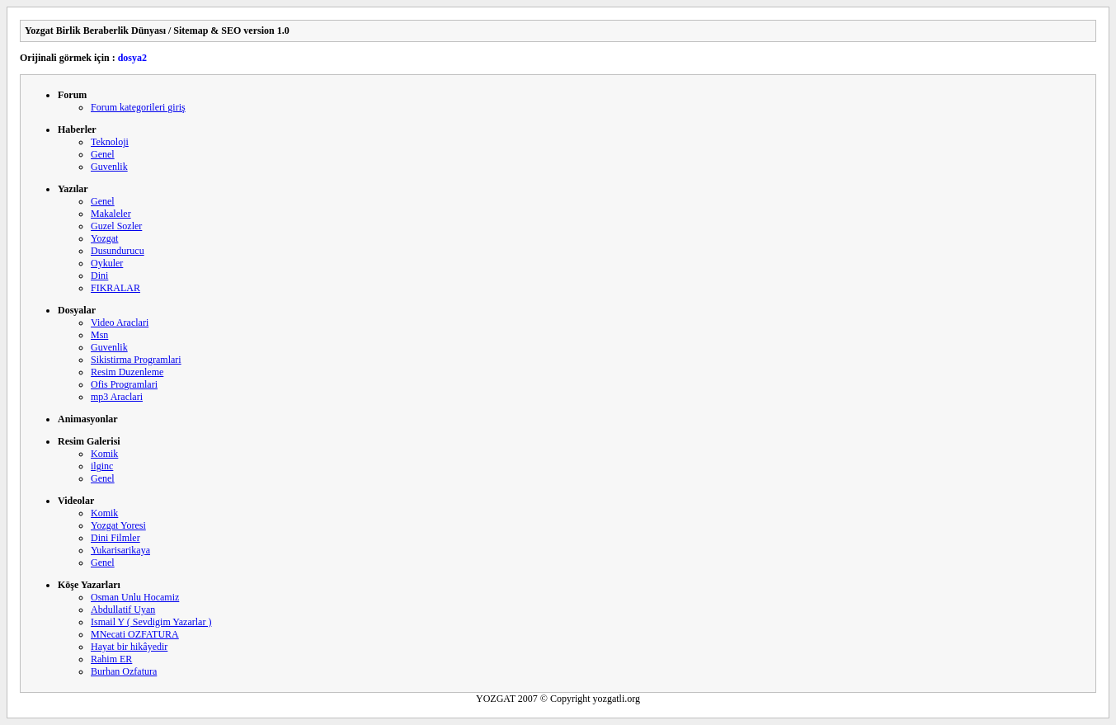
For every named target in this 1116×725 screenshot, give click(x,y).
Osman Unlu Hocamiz (135, 597)
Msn (99, 335)
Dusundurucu (117, 251)
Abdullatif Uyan (123, 609)
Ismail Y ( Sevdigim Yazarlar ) (151, 622)
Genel (103, 154)
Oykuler (107, 263)
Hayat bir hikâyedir (129, 646)
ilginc (102, 466)
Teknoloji (110, 142)
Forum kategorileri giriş (138, 107)
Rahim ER (111, 659)
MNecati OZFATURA (135, 634)
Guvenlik (109, 166)
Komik (104, 453)
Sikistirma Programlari (136, 359)
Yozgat (104, 238)
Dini (99, 275)
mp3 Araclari (117, 397)
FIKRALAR (115, 288)
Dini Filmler (115, 538)
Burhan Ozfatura (124, 671)
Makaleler (111, 213)
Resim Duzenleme (127, 372)
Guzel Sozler (116, 226)
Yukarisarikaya (120, 550)
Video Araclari (119, 322)
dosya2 (132, 58)
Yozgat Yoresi (118, 525)
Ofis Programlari (124, 384)
